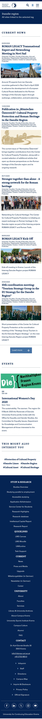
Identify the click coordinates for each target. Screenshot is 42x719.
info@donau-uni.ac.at (21, 653)
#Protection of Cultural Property (20, 459)
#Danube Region (29, 463)
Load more (21, 350)
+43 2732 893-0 (21, 656)
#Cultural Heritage (29, 467)
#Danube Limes (11, 463)
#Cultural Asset (10, 467)
